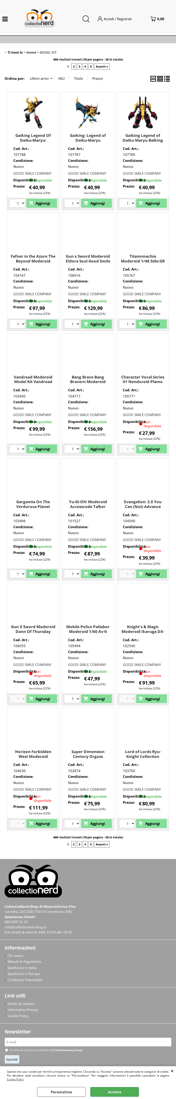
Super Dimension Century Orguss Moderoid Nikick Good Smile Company (88, 758)
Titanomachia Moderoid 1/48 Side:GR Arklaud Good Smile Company (143, 263)
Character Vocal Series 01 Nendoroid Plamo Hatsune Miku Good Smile (142, 384)
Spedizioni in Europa (24, 973)
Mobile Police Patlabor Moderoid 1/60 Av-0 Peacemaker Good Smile (88, 633)
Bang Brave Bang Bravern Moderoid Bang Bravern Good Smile (88, 384)
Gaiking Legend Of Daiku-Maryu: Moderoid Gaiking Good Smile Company (33, 142)
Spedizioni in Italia (22, 967)
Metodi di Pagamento (24, 961)
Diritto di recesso (21, 1003)
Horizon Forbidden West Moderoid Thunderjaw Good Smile (33, 758)
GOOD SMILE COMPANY (32, 173)
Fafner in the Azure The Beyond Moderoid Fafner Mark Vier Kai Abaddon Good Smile (33, 263)
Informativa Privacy (23, 1009)
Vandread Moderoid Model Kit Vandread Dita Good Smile (33, 381)
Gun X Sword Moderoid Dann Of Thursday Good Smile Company (33, 631)
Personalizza (61, 1092)
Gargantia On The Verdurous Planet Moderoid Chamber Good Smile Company (33, 509)
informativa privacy (69, 1050)
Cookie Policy (15, 1079)
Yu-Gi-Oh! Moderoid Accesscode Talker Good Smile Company (88, 506)
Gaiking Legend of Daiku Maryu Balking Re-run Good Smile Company (143, 142)
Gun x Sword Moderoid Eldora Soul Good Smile (88, 259)
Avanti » (102, 66)
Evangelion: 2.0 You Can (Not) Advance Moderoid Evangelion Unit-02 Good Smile (142, 509)
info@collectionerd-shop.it (25, 927)
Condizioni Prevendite (25, 980)
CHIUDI (172, 1071)
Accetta (114, 1092)
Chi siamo (15, 955)
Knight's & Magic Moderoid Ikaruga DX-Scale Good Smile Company (142, 633)
